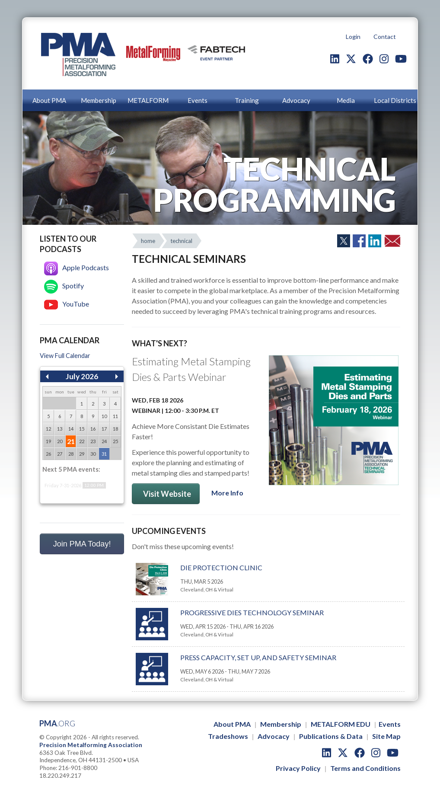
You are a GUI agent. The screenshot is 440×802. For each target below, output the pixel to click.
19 (48, 441)
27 (59, 454)
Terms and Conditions (365, 768)
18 (115, 428)
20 (59, 441)
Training (247, 100)
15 (81, 428)
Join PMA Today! (82, 544)
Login (353, 36)
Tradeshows (228, 736)
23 (93, 441)
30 (93, 454)
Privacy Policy (298, 768)
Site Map (386, 736)
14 (70, 428)
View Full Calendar (65, 355)
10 (104, 416)
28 (70, 454)
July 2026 (82, 376)
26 (48, 454)
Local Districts (395, 100)
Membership (98, 100)
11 (115, 416)
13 (59, 428)
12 (48, 428)
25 (115, 441)
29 (81, 454)
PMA (57, 723)
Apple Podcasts (76, 267)
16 (93, 428)
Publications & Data (331, 736)
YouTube (66, 304)
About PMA (49, 100)
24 (104, 441)
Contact (384, 36)
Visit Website (165, 493)
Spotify (64, 285)
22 (81, 441)
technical (181, 240)
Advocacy (296, 100)
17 (104, 428)
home (148, 240)
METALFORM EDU (340, 724)
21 (71, 441)
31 (104, 454)
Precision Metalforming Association (90, 744)
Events (197, 100)
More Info (227, 493)
